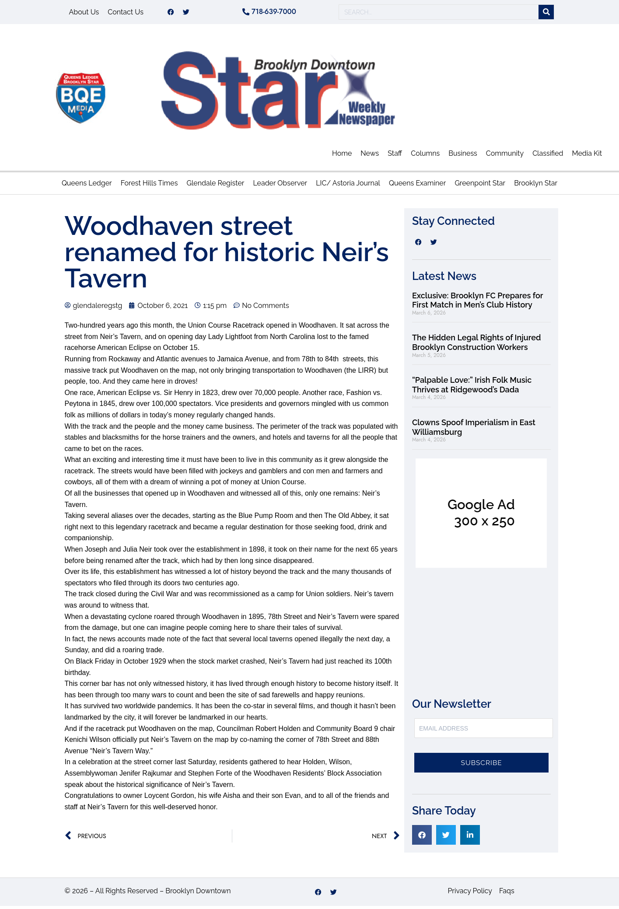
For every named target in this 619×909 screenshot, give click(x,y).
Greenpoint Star (480, 186)
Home (342, 156)
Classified (547, 156)
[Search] (546, 14)
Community (505, 156)
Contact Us (125, 13)
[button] (422, 838)
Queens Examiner (417, 186)
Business (462, 156)
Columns (425, 156)
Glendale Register (215, 186)
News (369, 156)
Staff (395, 156)
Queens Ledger (87, 186)
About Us (84, 13)
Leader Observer (280, 186)
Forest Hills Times (149, 186)
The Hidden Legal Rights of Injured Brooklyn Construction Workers (476, 345)
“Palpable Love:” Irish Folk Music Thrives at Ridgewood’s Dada (472, 387)
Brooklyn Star (535, 186)
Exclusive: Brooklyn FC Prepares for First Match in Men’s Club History (477, 303)
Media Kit (587, 156)
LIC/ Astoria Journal (348, 186)
